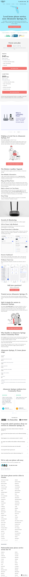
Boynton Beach (4, 483)
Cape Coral (3, 485)
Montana (16, 573)
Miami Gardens (18, 511)
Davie (2, 490)
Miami (16, 510)
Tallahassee (17, 534)
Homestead (3, 502)
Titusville (3, 538)
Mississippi (17, 571)
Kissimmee (17, 504)
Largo (16, 506)
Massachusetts (4, 569)
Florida (2, 559)
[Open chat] (24, 575)
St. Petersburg (17, 533)
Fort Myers (17, 495)
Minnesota (3, 571)
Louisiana (16, 566)
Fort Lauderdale (4, 495)
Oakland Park (3, 515)
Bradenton (17, 483)
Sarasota (16, 531)
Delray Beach (17, 492)
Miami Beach (3, 511)
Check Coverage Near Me (14, 26)
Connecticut (3, 557)
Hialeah (2, 501)
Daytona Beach (18, 490)
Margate (16, 508)
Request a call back (14, 289)
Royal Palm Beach (18, 529)
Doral (16, 494)
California (3, 555)
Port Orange (17, 527)
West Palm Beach (4, 540)
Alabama (2, 552)
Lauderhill (3, 508)
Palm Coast (3, 522)
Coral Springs (3, 488)
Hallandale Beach (18, 499)
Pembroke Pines (18, 522)
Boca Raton (3, 481)
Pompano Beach (4, 527)
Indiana (16, 562)
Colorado (16, 555)
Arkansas (16, 553)
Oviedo (16, 518)
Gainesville (17, 497)
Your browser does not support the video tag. (14, 209)
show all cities (4, 544)
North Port (17, 513)
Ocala (16, 515)
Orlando (16, 517)
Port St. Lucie (3, 529)
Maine (2, 568)
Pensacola (3, 524)
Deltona (2, 494)
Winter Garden (4, 541)
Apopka (16, 479)
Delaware (16, 557)
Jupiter (2, 504)
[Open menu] (28, 1)
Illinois (2, 562)
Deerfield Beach (4, 492)
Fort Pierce (3, 497)
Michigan (16, 569)
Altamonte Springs (4, 479)
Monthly (9, 45)
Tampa (16, 536)
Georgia (16, 559)
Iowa (2, 564)
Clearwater (17, 485)
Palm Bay (3, 520)
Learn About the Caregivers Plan (14, 163)
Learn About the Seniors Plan (14, 328)
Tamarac (2, 536)
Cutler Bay (17, 488)
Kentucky (3, 566)
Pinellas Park (17, 524)
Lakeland (3, 506)
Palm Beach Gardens (19, 520)
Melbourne (3, 510)
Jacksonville (17, 502)
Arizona (2, 553)
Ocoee (2, 517)
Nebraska (3, 575)
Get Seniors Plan (14, 68)
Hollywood (17, 501)
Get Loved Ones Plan (14, 92)
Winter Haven (17, 541)
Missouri (2, 573)
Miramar (2, 513)
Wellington (17, 538)
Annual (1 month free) (17, 45)
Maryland (16, 568)
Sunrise (2, 534)
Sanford (2, 531)
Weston (16, 540)
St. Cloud (3, 533)
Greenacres (3, 499)
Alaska (16, 552)
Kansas (16, 564)
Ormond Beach (4, 518)
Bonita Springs (17, 481)
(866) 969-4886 (23, 1)
